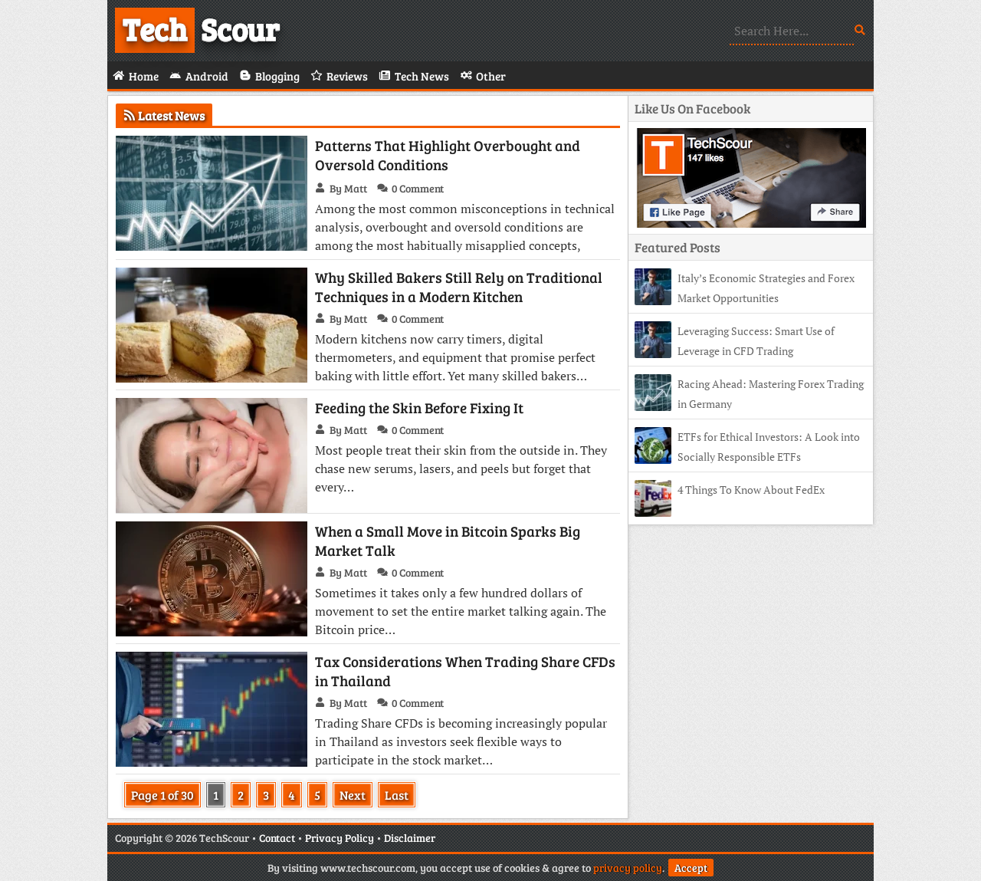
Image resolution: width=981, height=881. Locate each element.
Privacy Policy (339, 837)
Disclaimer (409, 837)
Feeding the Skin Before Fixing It (419, 407)
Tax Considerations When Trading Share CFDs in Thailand (465, 671)
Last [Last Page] (396, 795)
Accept (690, 867)
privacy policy (627, 867)
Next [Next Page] (353, 795)
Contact (277, 837)
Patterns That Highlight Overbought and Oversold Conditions (447, 155)
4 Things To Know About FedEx (751, 489)
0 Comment (418, 188)
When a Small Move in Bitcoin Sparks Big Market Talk (447, 540)
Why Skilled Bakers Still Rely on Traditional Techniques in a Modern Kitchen (458, 287)
